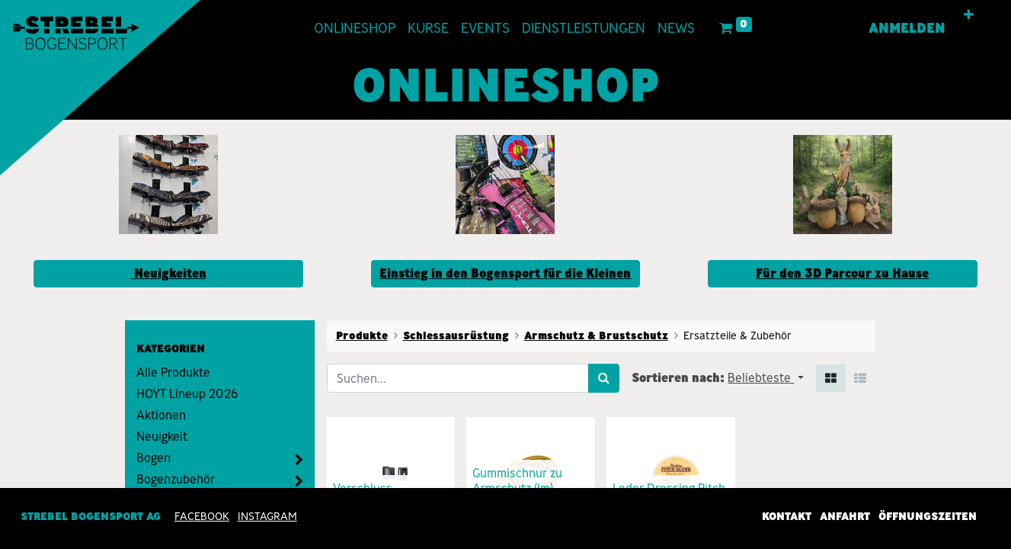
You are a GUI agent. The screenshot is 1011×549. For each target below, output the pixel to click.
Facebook (201, 517)
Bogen (153, 458)
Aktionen (161, 415)
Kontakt (786, 517)
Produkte (362, 335)
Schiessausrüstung (456, 335)
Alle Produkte (173, 372)
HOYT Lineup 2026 (187, 394)
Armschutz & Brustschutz (596, 335)
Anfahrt (845, 517)
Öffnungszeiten (927, 517)
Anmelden (906, 28)
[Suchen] (603, 378)
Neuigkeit (161, 436)
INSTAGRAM (267, 517)
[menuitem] (355, 28)
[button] (968, 15)
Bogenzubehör (175, 479)
